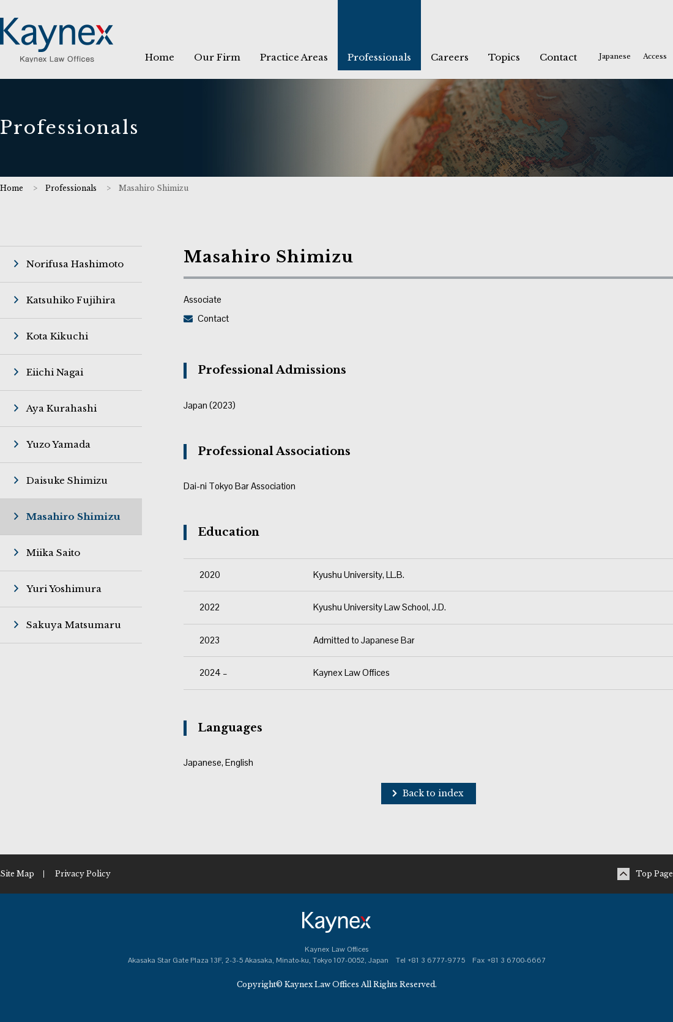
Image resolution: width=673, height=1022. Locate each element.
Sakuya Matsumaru (73, 625)
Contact (213, 318)
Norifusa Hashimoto (75, 264)
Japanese (615, 56)
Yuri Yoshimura (64, 588)
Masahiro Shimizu (73, 516)
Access (655, 56)
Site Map (17, 873)
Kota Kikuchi (57, 336)
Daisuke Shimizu (67, 480)
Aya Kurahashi (61, 408)
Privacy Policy (83, 873)
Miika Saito (53, 552)
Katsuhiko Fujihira (71, 300)
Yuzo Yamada (58, 444)
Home (11, 188)
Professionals (71, 188)
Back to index (433, 793)
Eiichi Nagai (54, 372)
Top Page (654, 873)
